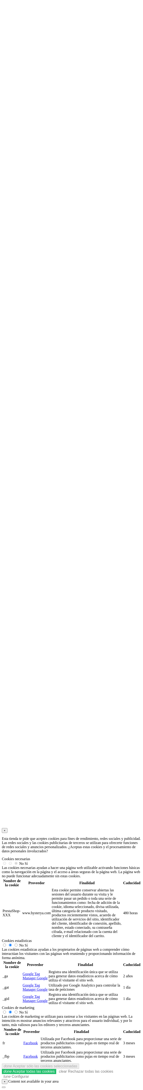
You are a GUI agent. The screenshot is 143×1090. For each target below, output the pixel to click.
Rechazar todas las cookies (86, 1071)
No (21, 863)
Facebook (30, 1043)
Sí (26, 863)
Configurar (16, 1076)
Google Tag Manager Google (35, 976)
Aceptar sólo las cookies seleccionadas (40, 1066)
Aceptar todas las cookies (29, 1071)
